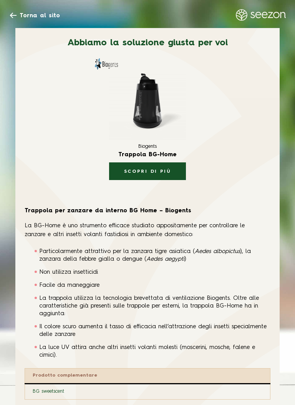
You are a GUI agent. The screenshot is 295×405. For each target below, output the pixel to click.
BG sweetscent (48, 391)
